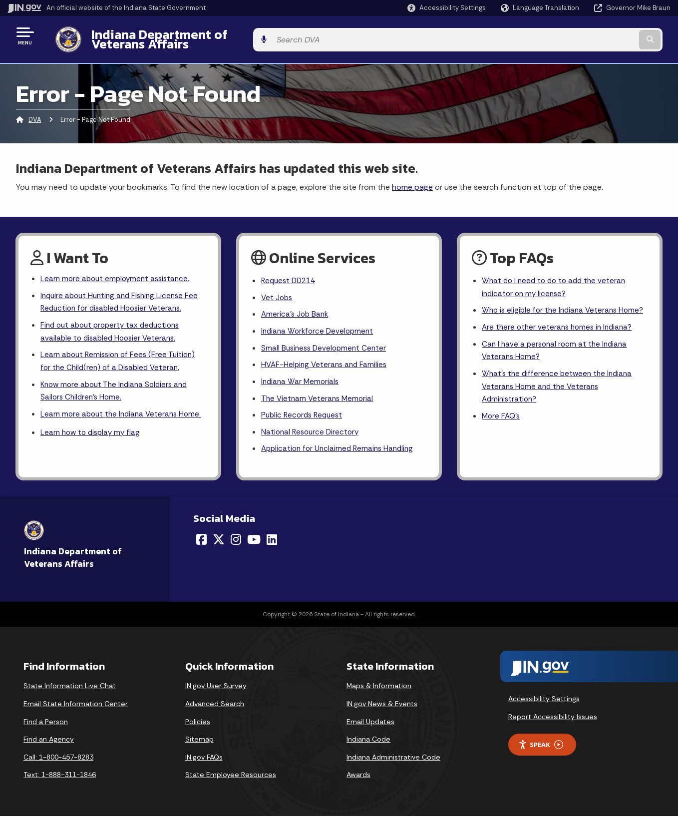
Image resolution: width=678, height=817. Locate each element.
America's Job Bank (296, 309)
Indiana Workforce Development (319, 326)
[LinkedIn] (272, 540)
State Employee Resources (230, 775)
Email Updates (370, 722)
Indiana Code (368, 740)
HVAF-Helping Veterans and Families (326, 362)
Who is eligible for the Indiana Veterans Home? (552, 312)
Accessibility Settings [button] (544, 699)
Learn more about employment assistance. (118, 272)
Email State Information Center (75, 704)
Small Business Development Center (326, 344)
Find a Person (45, 722)
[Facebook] (201, 540)
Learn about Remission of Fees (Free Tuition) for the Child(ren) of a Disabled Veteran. (121, 359)
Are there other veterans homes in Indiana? (560, 336)
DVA (34, 112)
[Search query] (594, 35)
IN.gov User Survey (216, 686)
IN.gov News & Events (381, 704)
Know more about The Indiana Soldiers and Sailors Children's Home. (117, 390)
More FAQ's (502, 429)
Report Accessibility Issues (552, 717)
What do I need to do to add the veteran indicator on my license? (557, 281)
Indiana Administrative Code (393, 758)
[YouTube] (254, 540)
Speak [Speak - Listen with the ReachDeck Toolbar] (540, 746)
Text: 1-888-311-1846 (59, 775)
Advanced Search (214, 704)
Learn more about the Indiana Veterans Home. (111, 420)
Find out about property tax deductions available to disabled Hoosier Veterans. (113, 327)
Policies (197, 722)
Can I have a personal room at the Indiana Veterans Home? (557, 361)
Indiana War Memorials (301, 379)
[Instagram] (236, 540)
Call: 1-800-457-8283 (58, 758)
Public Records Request (304, 414)
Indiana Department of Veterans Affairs (199, 35)
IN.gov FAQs (204, 758)
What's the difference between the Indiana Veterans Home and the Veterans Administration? (560, 398)
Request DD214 (290, 274)
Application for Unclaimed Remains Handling (340, 449)
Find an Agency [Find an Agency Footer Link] (48, 740)
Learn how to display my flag (92, 447)
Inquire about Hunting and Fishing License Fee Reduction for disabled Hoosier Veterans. (123, 296)
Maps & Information (378, 686)
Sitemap (199, 740)
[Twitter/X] (219, 540)
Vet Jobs (277, 291)
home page (412, 179)
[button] (446, 7)
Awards (358, 775)
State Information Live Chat (69, 686)
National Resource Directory (312, 431)
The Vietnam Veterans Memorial (319, 397)
